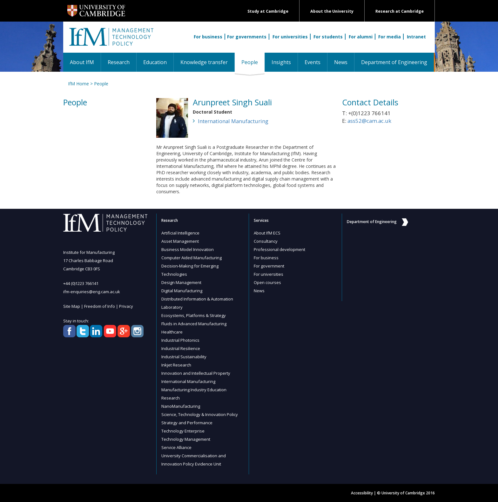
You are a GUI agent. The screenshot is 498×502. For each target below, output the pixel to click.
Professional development (279, 249)
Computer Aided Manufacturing (191, 258)
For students (328, 37)
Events (312, 62)
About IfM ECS (267, 233)
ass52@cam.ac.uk (369, 120)
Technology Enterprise (183, 431)
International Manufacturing (233, 121)
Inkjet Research (176, 365)
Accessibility (362, 493)
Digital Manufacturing (181, 291)
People (253, 62)
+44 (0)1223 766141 (80, 283)
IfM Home (78, 84)
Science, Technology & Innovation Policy (199, 414)
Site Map (71, 306)
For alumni (361, 37)
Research (119, 62)
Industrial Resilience (180, 348)
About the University (331, 11)
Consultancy (266, 241)
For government (269, 266)
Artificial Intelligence (180, 233)
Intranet (416, 37)
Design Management (181, 282)
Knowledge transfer (204, 62)
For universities (290, 37)
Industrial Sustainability (183, 357)
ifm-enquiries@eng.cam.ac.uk (91, 291)
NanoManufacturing (180, 406)
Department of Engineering (394, 62)
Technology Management (185, 439)
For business (208, 37)
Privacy (126, 306)
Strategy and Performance (186, 423)
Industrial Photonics (180, 340)
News (340, 62)
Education (155, 62)
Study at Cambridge (267, 11)
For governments (246, 37)
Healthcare (172, 332)
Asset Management (180, 241)
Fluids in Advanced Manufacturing (193, 324)
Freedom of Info (99, 306)
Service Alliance (176, 447)
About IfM (82, 62)
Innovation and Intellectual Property (195, 373)
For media (389, 37)
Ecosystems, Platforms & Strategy (193, 315)
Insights (281, 62)
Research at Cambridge (399, 11)
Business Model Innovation (187, 249)
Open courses (267, 282)
